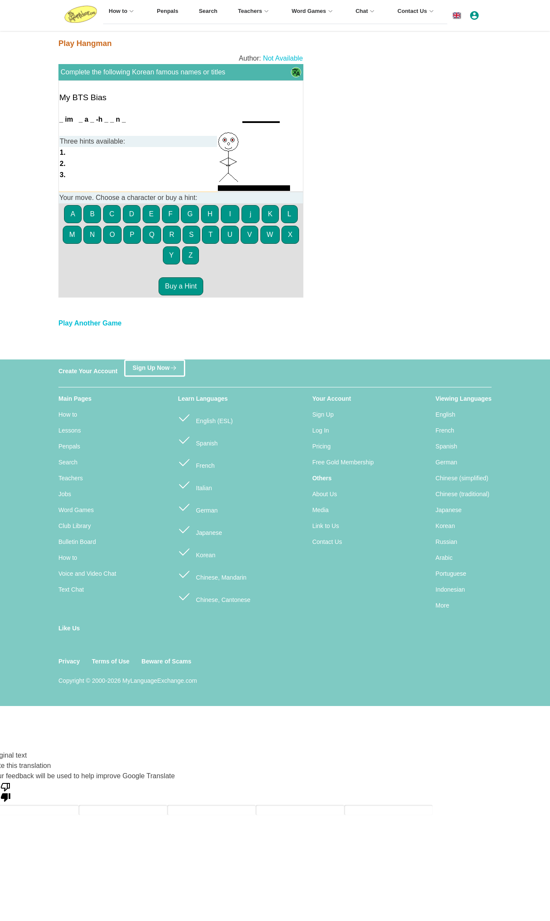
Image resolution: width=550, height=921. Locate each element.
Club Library (74, 525)
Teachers (70, 478)
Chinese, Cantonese (214, 596)
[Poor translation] (5, 791)
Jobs (64, 494)
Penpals (69, 446)
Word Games (76, 510)
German (197, 507)
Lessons (69, 430)
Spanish (197, 440)
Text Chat (71, 589)
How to (67, 414)
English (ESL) (205, 417)
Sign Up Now (154, 367)
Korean (196, 551)
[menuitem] (122, 15)
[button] (458, 15)
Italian (195, 484)
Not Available (283, 58)
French (196, 462)
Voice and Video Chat (87, 573)
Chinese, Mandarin (212, 574)
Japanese (200, 529)
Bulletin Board (77, 541)
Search (67, 462)
